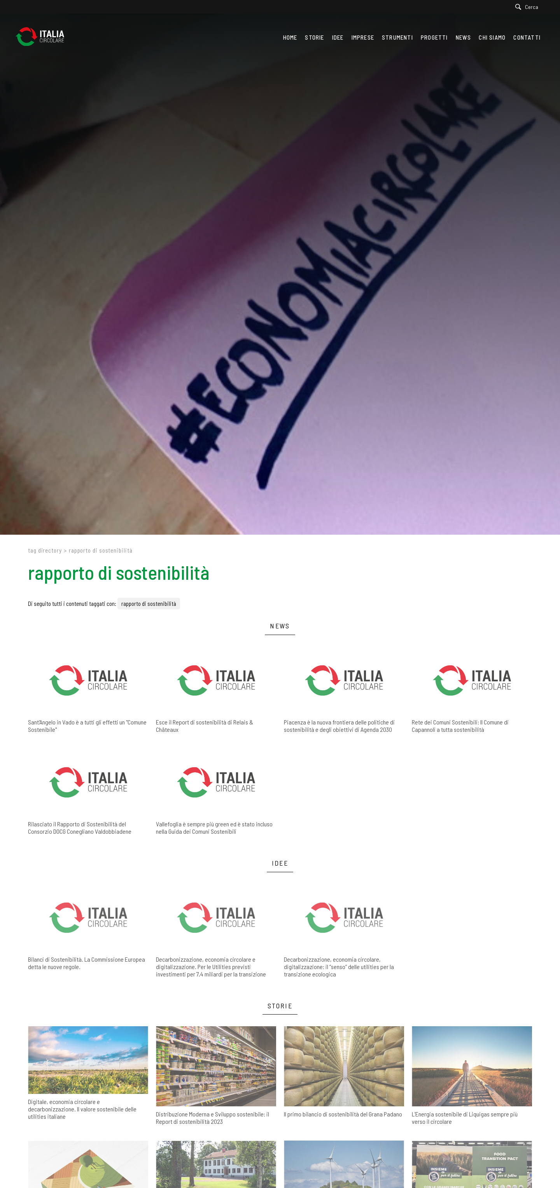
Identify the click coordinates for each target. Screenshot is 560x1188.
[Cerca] (528, 7)
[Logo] (44, 37)
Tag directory (45, 550)
